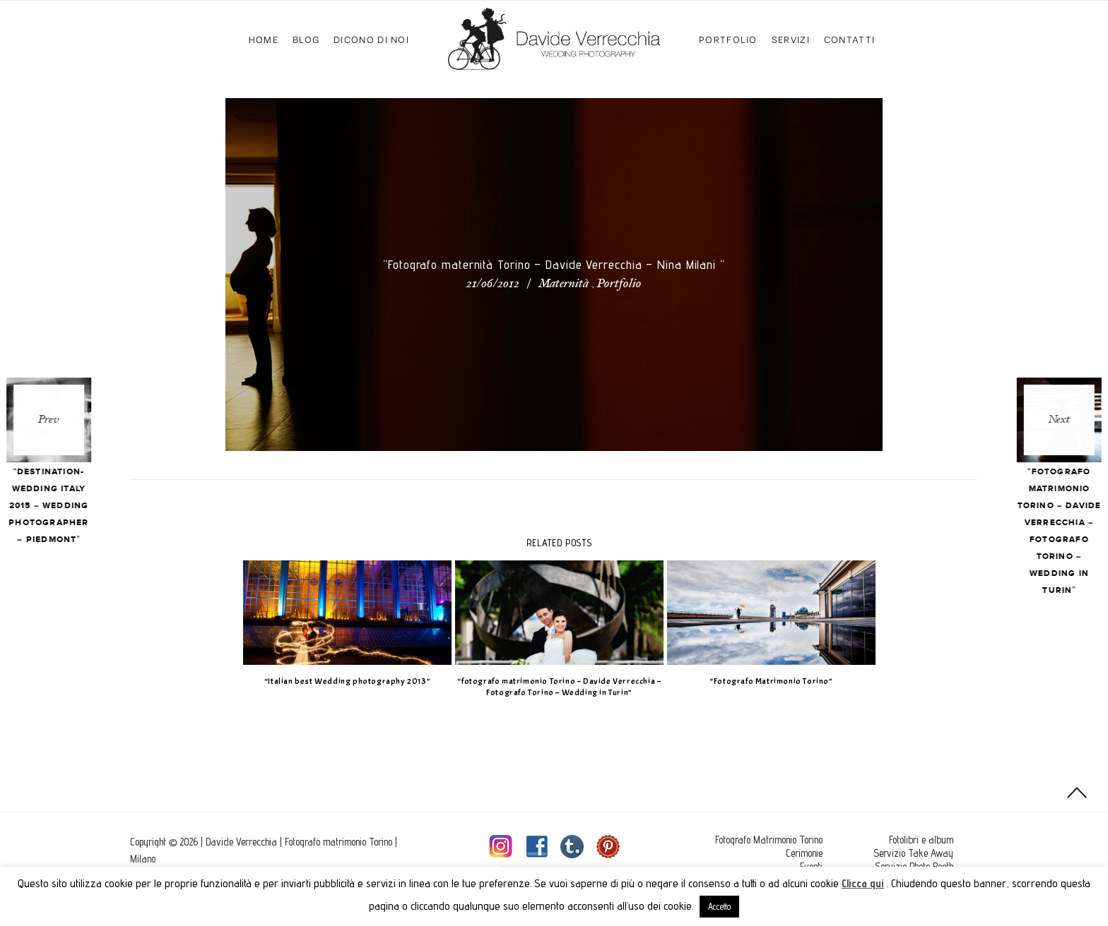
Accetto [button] (719, 906)
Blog (306, 38)
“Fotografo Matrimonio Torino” (766, 681)
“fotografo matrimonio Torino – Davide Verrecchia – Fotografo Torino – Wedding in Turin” (554, 687)
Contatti (849, 38)
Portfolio (728, 38)
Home (263, 38)
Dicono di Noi (371, 38)
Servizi (791, 38)
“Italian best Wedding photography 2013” (342, 681)
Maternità (563, 284)
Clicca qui (863, 883)
